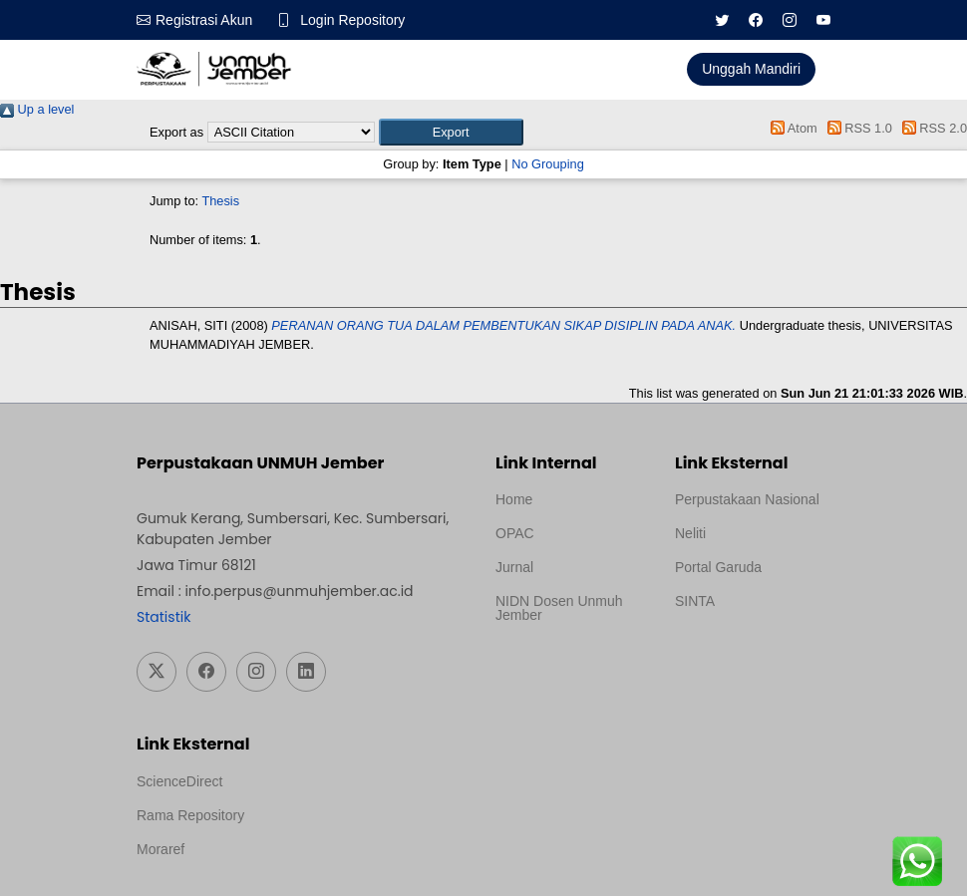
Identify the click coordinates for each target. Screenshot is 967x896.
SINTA (695, 601)
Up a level (37, 109)
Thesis (220, 200)
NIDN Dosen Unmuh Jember (559, 608)
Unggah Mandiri (751, 69)
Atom (791, 128)
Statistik (163, 617)
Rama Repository (190, 815)
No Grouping (547, 163)
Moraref (160, 849)
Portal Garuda (718, 567)
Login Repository (352, 20)
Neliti (690, 533)
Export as (176, 132)
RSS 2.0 (931, 128)
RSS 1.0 (856, 128)
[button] (451, 132)
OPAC (514, 533)
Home (513, 499)
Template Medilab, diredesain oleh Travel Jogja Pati (743, 649)
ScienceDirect (179, 781)
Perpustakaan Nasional (747, 499)
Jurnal (514, 567)
